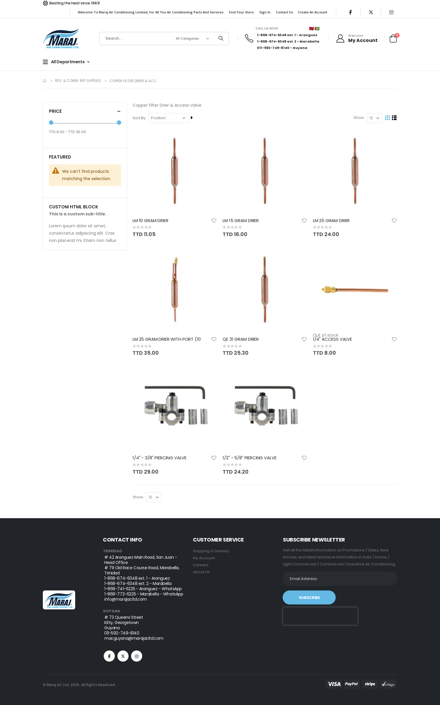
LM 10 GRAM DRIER (151, 221)
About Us (201, 572)
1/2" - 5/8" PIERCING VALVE (250, 458)
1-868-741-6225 (119, 589)
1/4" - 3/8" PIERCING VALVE (160, 458)
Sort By (139, 118)
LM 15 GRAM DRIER (241, 221)
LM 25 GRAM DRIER (331, 221)
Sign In (264, 12)
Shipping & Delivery (211, 551)
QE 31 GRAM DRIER (241, 339)
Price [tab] (85, 111)
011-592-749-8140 (273, 47)
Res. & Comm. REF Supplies (78, 80)
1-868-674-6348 (271, 35)
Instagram (136, 656)
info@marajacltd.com (125, 599)
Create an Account (312, 12)
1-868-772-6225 (120, 594)
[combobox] (164, 38)
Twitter (123, 656)
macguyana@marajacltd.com (133, 638)
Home (45, 81)
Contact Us (284, 12)
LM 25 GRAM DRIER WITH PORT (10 (167, 339)
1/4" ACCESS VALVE (332, 339)
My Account (204, 558)
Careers (201, 565)
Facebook (109, 656)
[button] (214, 221)
